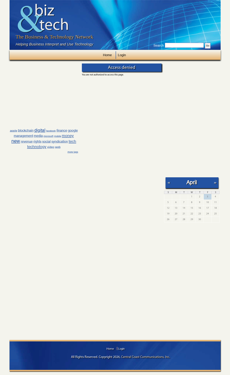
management (23, 136)
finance (62, 130)
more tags (73, 152)
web (58, 146)
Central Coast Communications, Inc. (145, 357)
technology (36, 146)
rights (37, 141)
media (38, 136)
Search (158, 45)
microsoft (48, 136)
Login (122, 55)
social (46, 141)
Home (107, 55)
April (191, 182)
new (15, 141)
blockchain (26, 130)
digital (39, 130)
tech (72, 141)
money (68, 135)
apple (13, 130)
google (73, 130)
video (50, 146)
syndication (59, 141)
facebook (51, 130)
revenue (27, 141)
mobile (57, 136)
